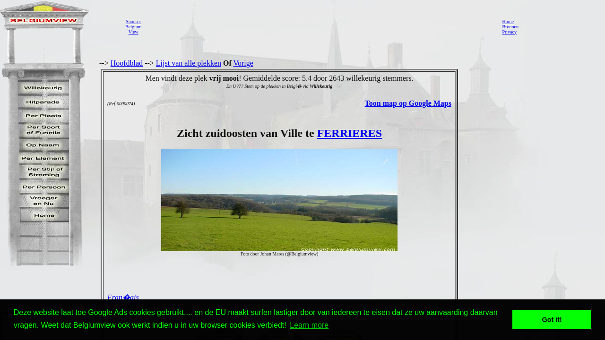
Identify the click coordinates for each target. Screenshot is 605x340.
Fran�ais (123, 297)
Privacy (509, 31)
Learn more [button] (309, 325)
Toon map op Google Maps (408, 103)
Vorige (243, 63)
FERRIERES (349, 133)
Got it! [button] (552, 319)
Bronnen (510, 26)
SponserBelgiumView (133, 26)
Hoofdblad (127, 63)
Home (507, 21)
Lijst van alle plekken (188, 63)
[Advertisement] (319, 26)
